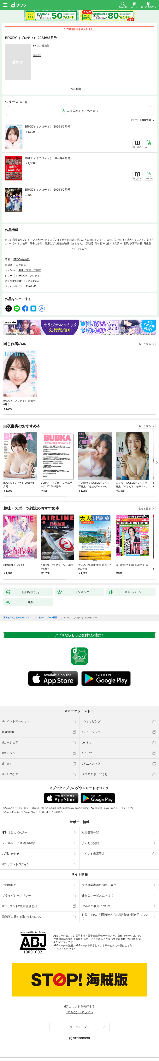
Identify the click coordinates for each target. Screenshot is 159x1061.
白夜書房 (21, 264)
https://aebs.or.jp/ (65, 948)
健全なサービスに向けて (97, 895)
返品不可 (37, 55)
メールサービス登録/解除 (18, 843)
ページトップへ (79, 1027)
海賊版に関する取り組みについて (24, 916)
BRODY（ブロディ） (30, 275)
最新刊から (148, 120)
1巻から (135, 120)
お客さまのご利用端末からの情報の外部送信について (115, 916)
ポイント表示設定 (93, 853)
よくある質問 (90, 843)
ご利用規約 (9, 885)
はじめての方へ (15, 832)
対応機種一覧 (90, 832)
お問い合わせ (10, 853)
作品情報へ (77, 89)
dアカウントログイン (16, 864)
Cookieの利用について (96, 906)
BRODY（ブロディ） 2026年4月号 (47, 158)
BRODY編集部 (41, 45)
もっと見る (145, 344)
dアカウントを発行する (79, 1006)
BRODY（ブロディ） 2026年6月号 (47, 126)
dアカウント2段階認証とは (19, 906)
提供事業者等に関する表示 (99, 885)
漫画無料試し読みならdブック (17, 618)
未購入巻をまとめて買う (83, 111)
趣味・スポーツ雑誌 (29, 270)
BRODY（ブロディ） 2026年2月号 (47, 189)
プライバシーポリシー (16, 895)
